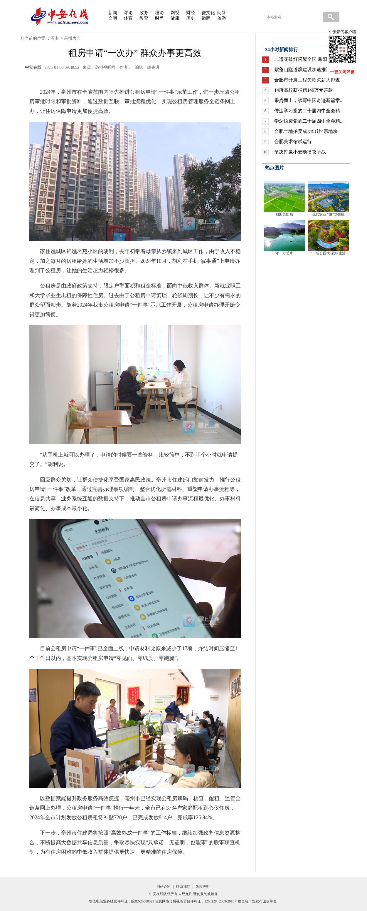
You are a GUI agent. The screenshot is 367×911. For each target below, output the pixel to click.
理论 (159, 12)
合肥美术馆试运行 (293, 141)
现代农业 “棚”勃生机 (328, 214)
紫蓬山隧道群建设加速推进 (302, 69)
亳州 (55, 38)
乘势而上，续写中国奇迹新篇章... (309, 100)
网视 (175, 12)
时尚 (159, 18)
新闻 (112, 12)
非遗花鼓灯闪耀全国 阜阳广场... (307, 59)
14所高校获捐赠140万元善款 (303, 90)
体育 (128, 18)
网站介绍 (163, 887)
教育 (143, 18)
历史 (190, 18)
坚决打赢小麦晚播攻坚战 (300, 151)
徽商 (206, 18)
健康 (175, 18)
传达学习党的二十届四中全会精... (309, 110)
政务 (143, 12)
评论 (128, 12)
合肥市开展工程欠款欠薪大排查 (307, 79)
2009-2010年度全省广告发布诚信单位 (248, 901)
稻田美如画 (284, 214)
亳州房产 (72, 38)
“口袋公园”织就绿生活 (328, 253)
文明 (112, 18)
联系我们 (183, 887)
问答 (221, 12)
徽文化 (208, 12)
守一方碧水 (284, 253)
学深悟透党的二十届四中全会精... (309, 120)
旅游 (221, 18)
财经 (190, 12)
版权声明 (203, 887)
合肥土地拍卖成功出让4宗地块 (306, 131)
